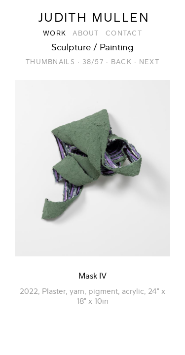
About (86, 33)
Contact (124, 33)
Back (121, 62)
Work (54, 33)
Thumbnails (50, 62)
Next (149, 62)
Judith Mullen (93, 18)
